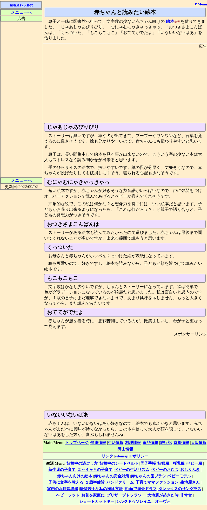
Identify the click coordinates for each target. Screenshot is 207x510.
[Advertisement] (125, 85)
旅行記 (166, 442)
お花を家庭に (93, 495)
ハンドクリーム (120, 482)
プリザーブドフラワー (125, 495)
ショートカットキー (96, 501)
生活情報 (115, 442)
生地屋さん (190, 482)
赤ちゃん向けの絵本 (74, 476)
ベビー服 (194, 463)
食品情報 (150, 442)
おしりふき (190, 469)
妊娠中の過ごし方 (82, 463)
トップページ (77, 442)
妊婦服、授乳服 (171, 463)
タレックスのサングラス (179, 488)
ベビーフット (67, 495)
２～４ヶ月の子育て (94, 469)
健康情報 (98, 442)
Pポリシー (139, 456)
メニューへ (21, 12)
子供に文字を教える (65, 482)
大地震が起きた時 (162, 495)
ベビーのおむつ (164, 469)
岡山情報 (125, 449)
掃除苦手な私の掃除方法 (101, 488)
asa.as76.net (21, 5)
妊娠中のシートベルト (118, 463)
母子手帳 (148, 463)
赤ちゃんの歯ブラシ (148, 476)
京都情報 (181, 442)
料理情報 (133, 442)
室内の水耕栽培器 (62, 488)
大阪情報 (198, 442)
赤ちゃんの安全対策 (111, 476)
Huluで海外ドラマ (140, 488)
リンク (107, 456)
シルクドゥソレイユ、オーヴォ (143, 501)
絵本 (170, 21)
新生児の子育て (62, 469)
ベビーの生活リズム (131, 469)
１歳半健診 (95, 482)
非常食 (186, 495)
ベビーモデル (179, 476)
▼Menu (200, 4)
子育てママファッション (157, 482)
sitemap (121, 456)
